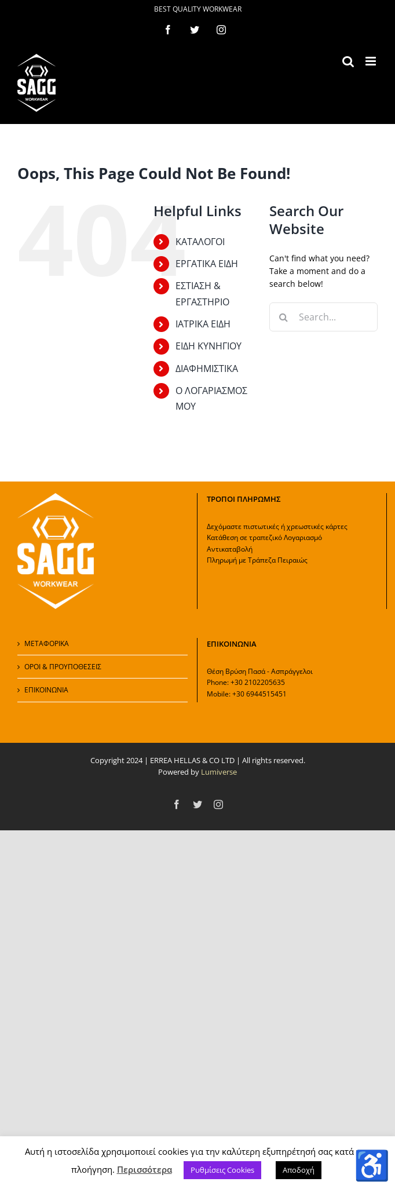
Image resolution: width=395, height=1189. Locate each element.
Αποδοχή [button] (298, 1170)
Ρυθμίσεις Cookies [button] (222, 1170)
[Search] (283, 316)
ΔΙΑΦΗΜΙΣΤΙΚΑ (206, 368)
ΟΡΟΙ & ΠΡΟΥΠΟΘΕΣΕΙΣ (62, 667)
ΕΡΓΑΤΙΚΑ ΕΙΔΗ (206, 263)
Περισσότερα (144, 1169)
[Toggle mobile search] (348, 61)
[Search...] (323, 316)
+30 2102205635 (258, 682)
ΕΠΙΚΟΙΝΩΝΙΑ (46, 690)
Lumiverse (219, 772)
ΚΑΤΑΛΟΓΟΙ (200, 241)
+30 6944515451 (259, 694)
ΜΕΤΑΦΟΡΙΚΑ (46, 643)
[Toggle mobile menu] (371, 61)
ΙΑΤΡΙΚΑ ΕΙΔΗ (203, 324)
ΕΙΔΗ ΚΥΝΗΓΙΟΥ (208, 346)
